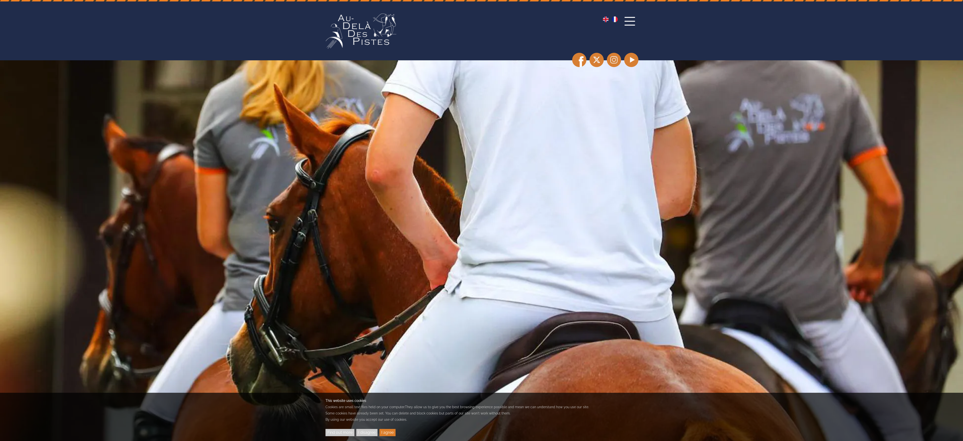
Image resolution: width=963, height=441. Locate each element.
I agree (387, 432)
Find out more (339, 432)
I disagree (367, 432)
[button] (631, 25)
